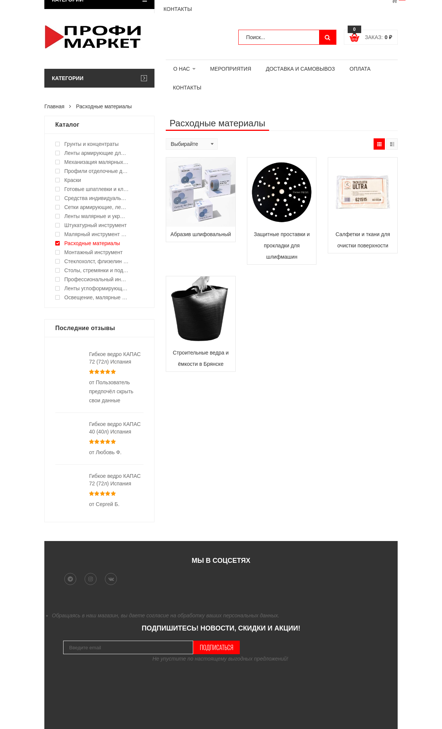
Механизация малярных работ (96, 162)
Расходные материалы (92, 243)
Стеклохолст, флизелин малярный (96, 261)
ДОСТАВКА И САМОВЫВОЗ (300, 69)
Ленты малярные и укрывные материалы (96, 216)
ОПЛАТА (360, 69)
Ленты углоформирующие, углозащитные (96, 288)
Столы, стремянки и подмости (96, 270)
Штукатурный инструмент (95, 225)
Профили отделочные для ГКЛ (96, 171)
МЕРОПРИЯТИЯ (230, 69)
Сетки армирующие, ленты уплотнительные (96, 207)
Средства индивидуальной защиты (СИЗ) (96, 198)
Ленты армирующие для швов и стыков (96, 153)
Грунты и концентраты (91, 144)
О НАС (181, 69)
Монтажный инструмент (93, 252)
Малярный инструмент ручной (96, 234)
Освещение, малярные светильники (96, 297)
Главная (54, 106)
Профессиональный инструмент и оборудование (96, 279)
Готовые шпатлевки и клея (96, 189)
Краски (72, 180)
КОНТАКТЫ (187, 88)
